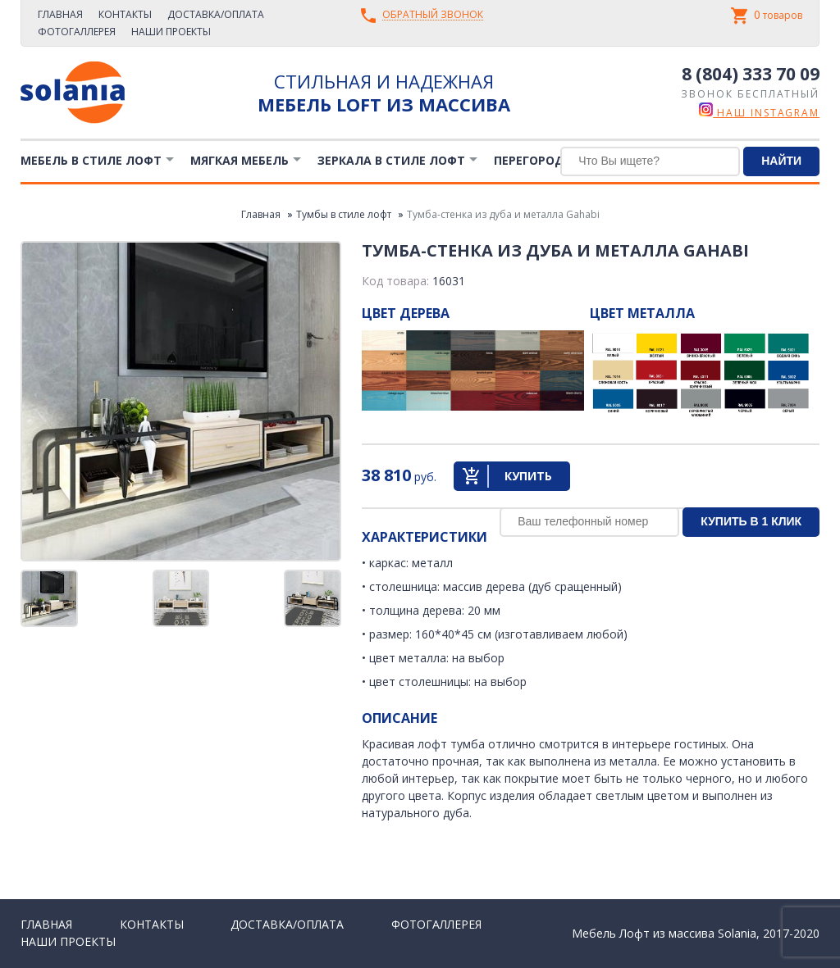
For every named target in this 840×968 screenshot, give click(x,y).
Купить (528, 476)
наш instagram (759, 113)
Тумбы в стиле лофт (343, 214)
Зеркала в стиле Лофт (391, 160)
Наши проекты (171, 32)
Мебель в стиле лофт (91, 160)
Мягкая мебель (239, 160)
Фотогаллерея (77, 32)
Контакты (125, 14)
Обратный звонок (432, 15)
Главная (60, 14)
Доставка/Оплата (215, 14)
